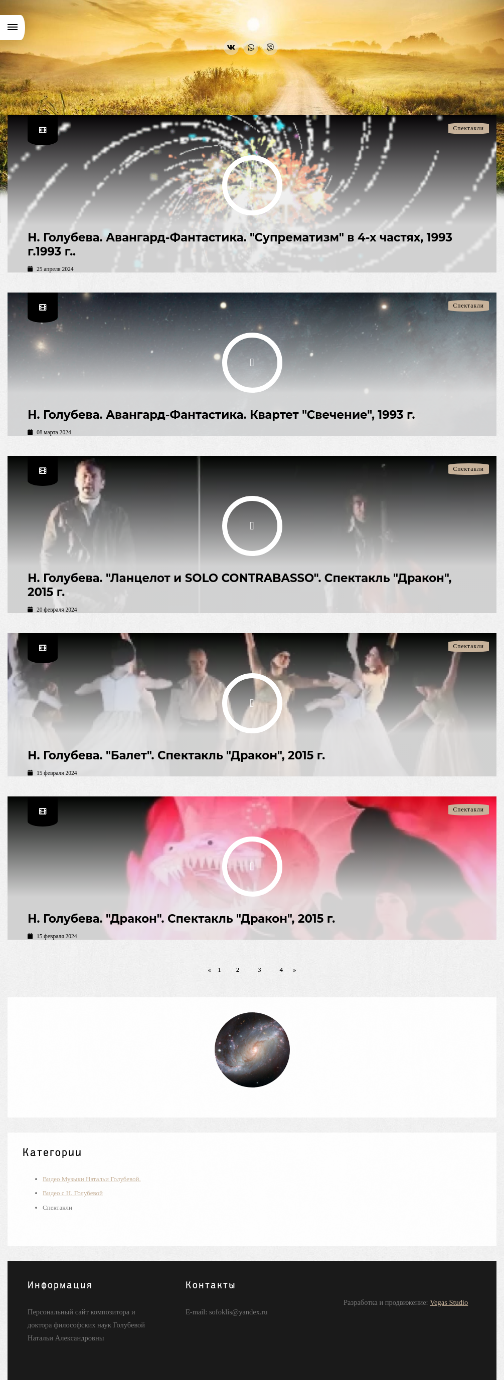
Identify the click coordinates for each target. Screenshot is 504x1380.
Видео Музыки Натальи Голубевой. (92, 1179)
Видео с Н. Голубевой (73, 1193)
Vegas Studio (449, 1302)
